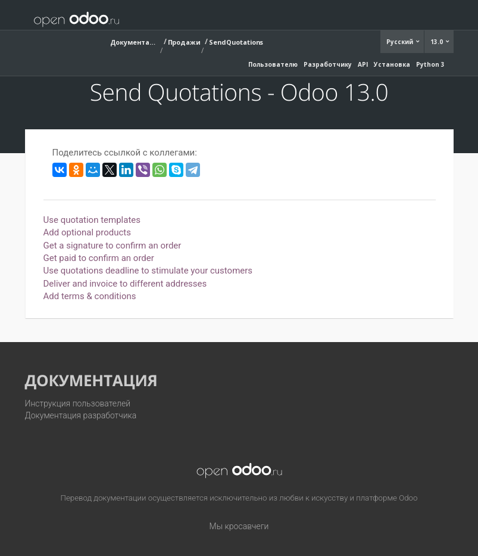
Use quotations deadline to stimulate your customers (148, 270)
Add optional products (87, 232)
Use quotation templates (92, 220)
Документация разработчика (81, 415)
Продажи (184, 42)
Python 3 (430, 64)
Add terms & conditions (89, 296)
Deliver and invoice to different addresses (125, 283)
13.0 (437, 42)
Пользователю (273, 64)
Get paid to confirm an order (98, 258)
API (363, 64)
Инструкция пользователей (78, 403)
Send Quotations (236, 42)
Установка (392, 64)
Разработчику (328, 64)
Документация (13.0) (134, 42)
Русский (400, 42)
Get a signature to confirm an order (112, 245)
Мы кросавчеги (239, 526)
